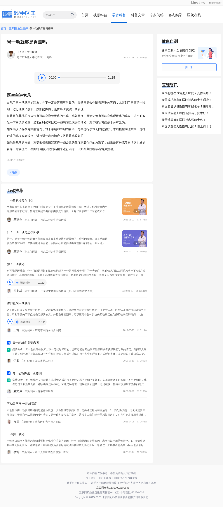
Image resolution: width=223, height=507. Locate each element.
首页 (84, 15)
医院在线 (194, 15)
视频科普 (100, 15)
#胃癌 (13, 172)
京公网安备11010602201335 (112, 487)
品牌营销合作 (215, 2)
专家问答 (157, 15)
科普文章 (138, 15)
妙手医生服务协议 (77, 482)
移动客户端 (198, 2)
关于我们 (91, 478)
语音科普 (119, 15)
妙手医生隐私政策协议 (104, 482)
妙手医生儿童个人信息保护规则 (138, 482)
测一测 (189, 67)
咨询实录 (175, 15)
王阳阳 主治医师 (18, 28)
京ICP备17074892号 (125, 478)
